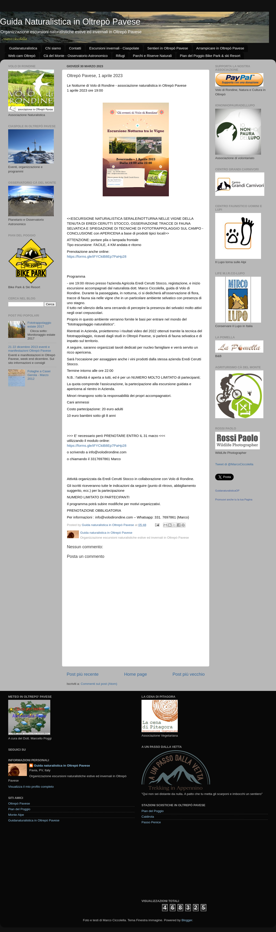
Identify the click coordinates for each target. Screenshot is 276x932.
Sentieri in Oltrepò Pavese (167, 48)
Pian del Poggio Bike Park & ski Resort (210, 56)
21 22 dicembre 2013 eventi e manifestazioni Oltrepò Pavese (29, 348)
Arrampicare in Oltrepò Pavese (220, 48)
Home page (135, 674)
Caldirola (148, 816)
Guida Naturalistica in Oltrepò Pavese (70, 21)
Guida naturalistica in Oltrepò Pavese (62, 765)
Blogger (187, 920)
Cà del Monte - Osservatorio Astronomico (76, 56)
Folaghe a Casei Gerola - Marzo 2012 (38, 374)
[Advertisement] (177, 861)
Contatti (75, 48)
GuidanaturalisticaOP (227, 490)
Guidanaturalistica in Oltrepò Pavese (33, 820)
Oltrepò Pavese (19, 803)
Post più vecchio (188, 674)
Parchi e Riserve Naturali (152, 56)
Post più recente (83, 674)
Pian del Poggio (19, 809)
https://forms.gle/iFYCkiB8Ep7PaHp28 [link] (96, 256)
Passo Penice (151, 822)
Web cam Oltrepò (21, 56)
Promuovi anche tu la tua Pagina (233, 499)
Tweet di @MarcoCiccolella (234, 464)
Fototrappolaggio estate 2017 (39, 324)
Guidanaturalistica (23, 48)
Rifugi (120, 56)
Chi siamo (53, 48)
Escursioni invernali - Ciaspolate (114, 48)
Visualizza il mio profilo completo (31, 786)
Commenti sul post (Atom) (99, 684)
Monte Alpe (16, 814)
